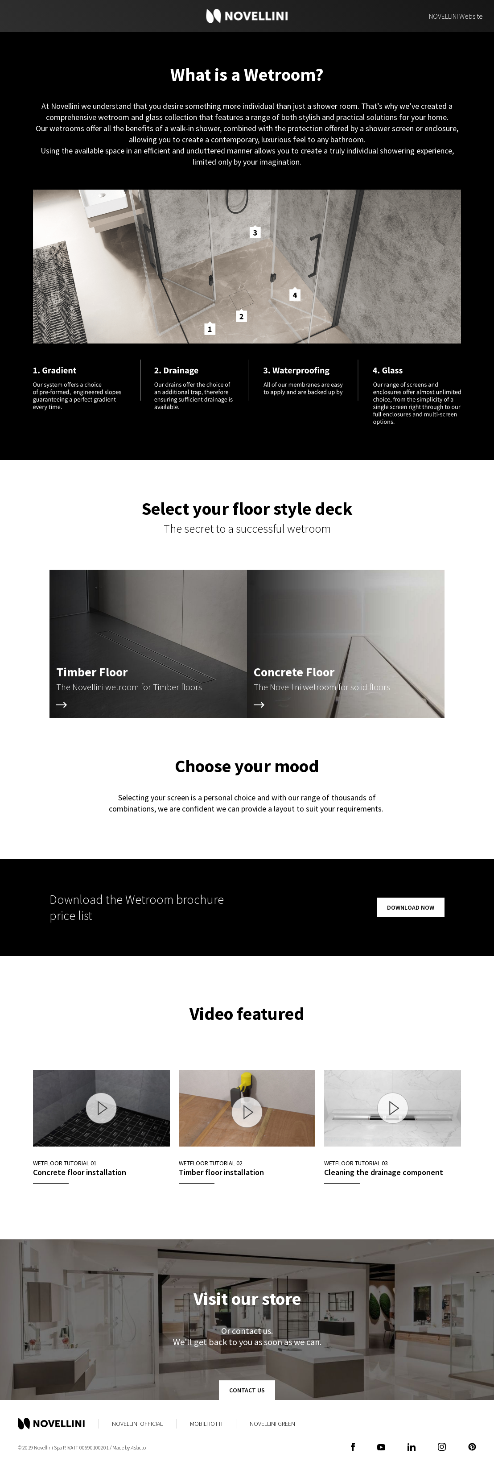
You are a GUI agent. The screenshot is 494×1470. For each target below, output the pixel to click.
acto (138, 1447)
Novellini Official (137, 1424)
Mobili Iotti (206, 1424)
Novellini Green (272, 1424)
